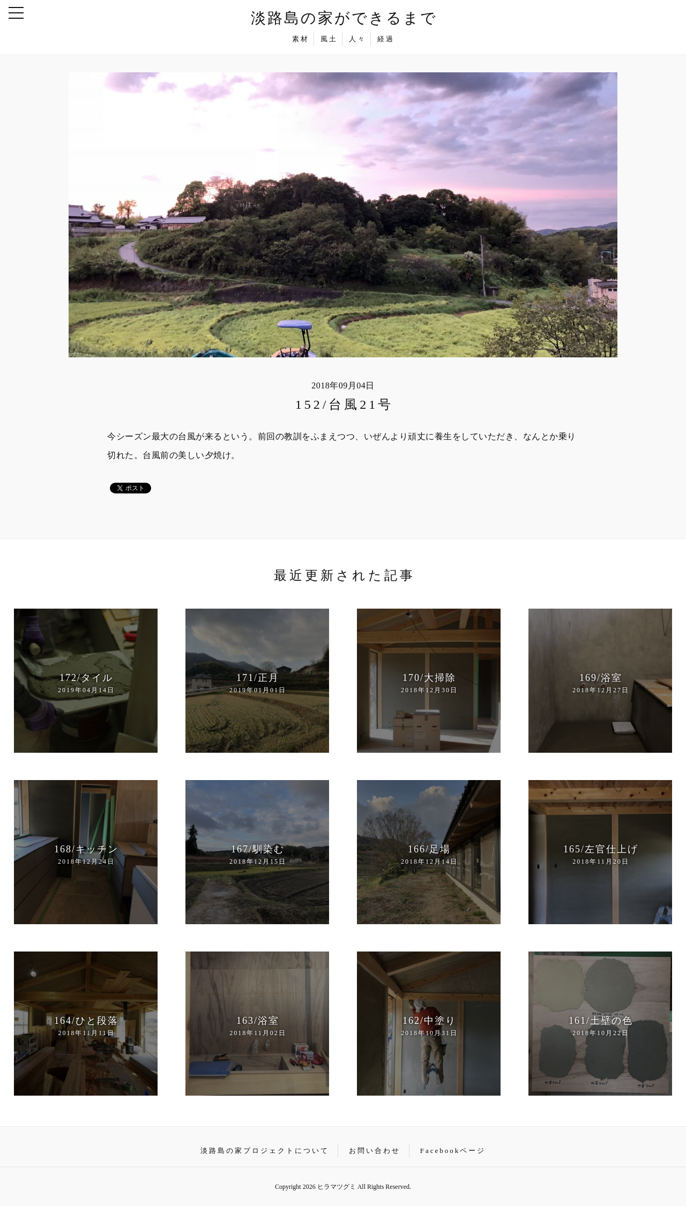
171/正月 (257, 683)
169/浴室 (600, 683)
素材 (300, 39)
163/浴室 (257, 1026)
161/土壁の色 (600, 1026)
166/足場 (429, 855)
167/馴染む (257, 855)
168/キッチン (86, 855)
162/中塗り (429, 1026)
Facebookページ (453, 1151)
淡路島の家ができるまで (344, 18)
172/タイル (86, 683)
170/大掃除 (429, 683)
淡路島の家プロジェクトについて (264, 1151)
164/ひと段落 (86, 1026)
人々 (357, 39)
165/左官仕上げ (600, 855)
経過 (385, 39)
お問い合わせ (374, 1151)
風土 (329, 39)
